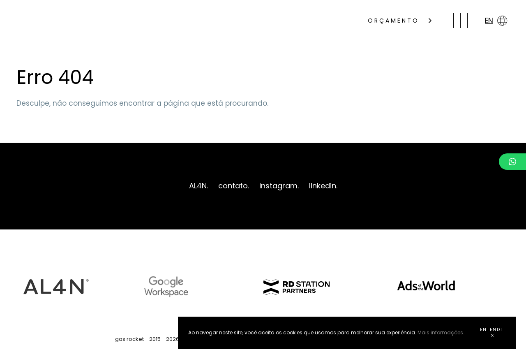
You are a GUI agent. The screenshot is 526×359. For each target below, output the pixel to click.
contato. (233, 186)
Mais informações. (441, 332)
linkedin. (323, 186)
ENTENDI (491, 332)
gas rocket (81, 20)
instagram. (279, 186)
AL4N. (198, 186)
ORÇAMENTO (399, 20)
